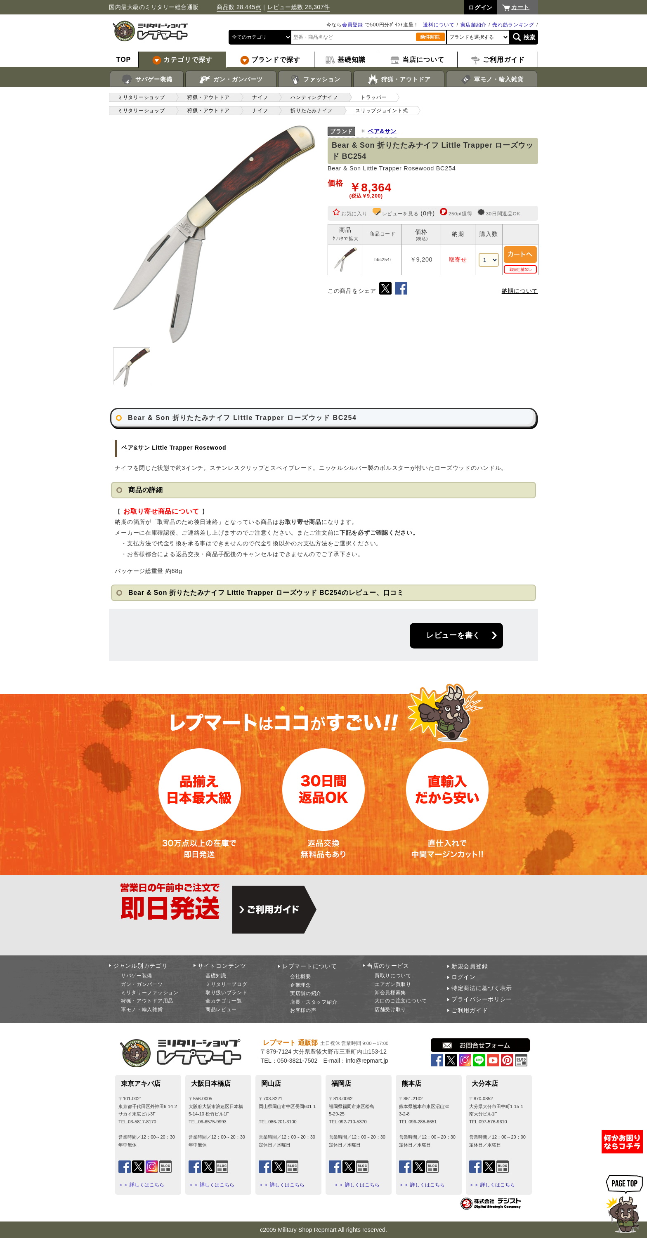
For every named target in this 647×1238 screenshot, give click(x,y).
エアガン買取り (393, 984)
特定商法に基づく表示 (481, 988)
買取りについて (393, 976)
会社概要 (300, 976)
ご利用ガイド (469, 1010)
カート (520, 7)
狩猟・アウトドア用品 (147, 1001)
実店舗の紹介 (305, 993)
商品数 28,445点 (239, 7)
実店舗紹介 (473, 25)
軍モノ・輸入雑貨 (492, 79)
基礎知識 (216, 976)
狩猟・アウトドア (399, 79)
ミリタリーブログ (226, 984)
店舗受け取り (390, 1009)
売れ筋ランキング (513, 25)
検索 (530, 37)
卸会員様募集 (390, 992)
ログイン (463, 977)
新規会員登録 (469, 966)
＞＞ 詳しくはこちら (141, 1184)
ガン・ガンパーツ (231, 79)
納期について (520, 291)
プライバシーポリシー (481, 999)
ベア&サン (382, 131)
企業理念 (300, 985)
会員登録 (352, 25)
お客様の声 (303, 1010)
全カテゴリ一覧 (223, 1001)
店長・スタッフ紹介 (313, 1002)
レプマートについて (309, 966)
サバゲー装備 (146, 79)
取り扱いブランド (226, 992)
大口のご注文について (401, 1001)
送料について (438, 25)
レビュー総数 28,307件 (298, 7)
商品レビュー (221, 1009)
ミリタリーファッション (150, 992)
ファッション (315, 79)
